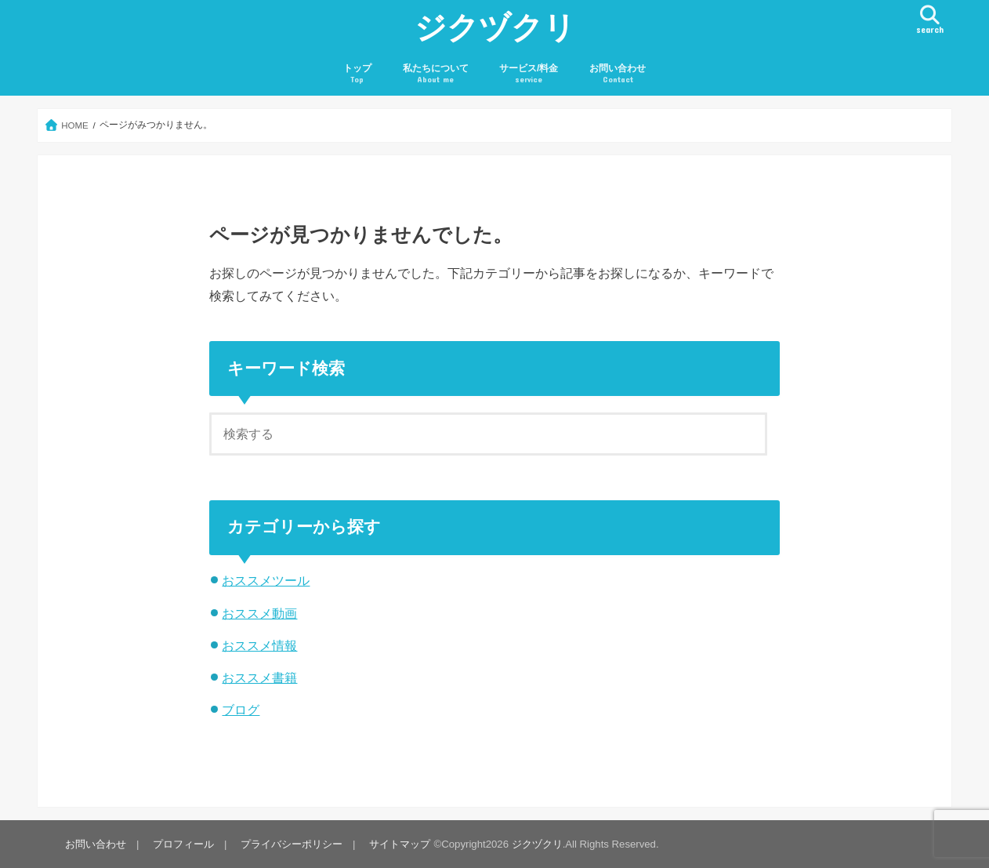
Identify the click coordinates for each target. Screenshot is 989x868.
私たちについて (436, 74)
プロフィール (183, 844)
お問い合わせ (617, 74)
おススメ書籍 (259, 677)
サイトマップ (399, 844)
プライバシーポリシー (291, 844)
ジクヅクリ (495, 26)
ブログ (240, 710)
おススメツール (266, 580)
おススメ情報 (259, 645)
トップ (357, 74)
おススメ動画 (259, 613)
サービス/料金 (528, 74)
